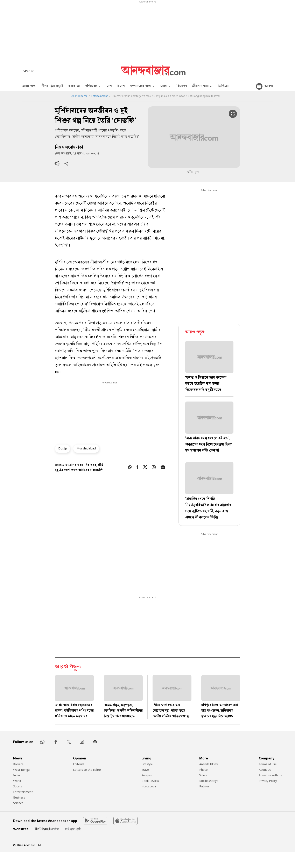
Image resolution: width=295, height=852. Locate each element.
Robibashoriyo (208, 781)
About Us (265, 770)
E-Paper (28, 71)
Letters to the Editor (87, 770)
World (17, 781)
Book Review (150, 781)
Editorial (78, 764)
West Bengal (21, 770)
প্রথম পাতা (29, 86)
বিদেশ (121, 86)
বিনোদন (181, 86)
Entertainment (99, 96)
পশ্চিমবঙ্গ (93, 86)
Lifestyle (147, 764)
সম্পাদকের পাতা (142, 86)
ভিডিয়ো (223, 86)
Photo (203, 770)
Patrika (204, 786)
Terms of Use (268, 764)
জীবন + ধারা (202, 86)
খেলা (165, 86)
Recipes (146, 775)
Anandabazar (79, 96)
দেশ (109, 86)
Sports (17, 786)
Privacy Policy (268, 781)
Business (19, 797)
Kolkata (18, 764)
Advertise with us (270, 775)
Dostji (62, 448)
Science (18, 803)
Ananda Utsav (208, 764)
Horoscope (148, 786)
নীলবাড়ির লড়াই (52, 86)
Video (203, 775)
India (16, 775)
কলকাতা (74, 86)
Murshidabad (86, 448)
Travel (145, 770)
